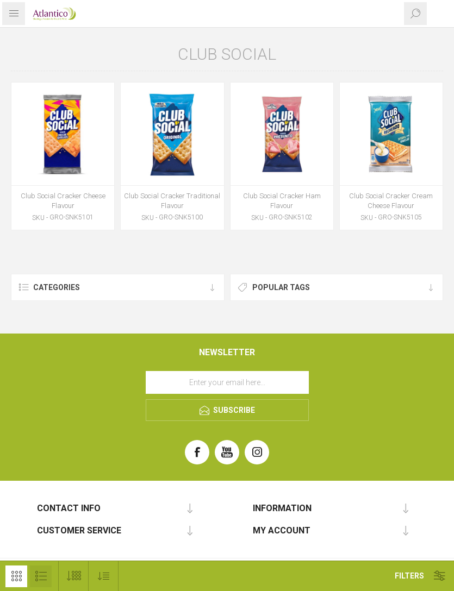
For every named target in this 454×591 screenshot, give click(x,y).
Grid (16, 576)
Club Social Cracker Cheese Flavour (63, 201)
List (41, 576)
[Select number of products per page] (74, 576)
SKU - (40, 218)
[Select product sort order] (104, 576)
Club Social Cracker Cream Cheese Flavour (391, 201)
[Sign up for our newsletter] (227, 382)
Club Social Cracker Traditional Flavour (172, 201)
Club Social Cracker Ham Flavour (282, 201)
